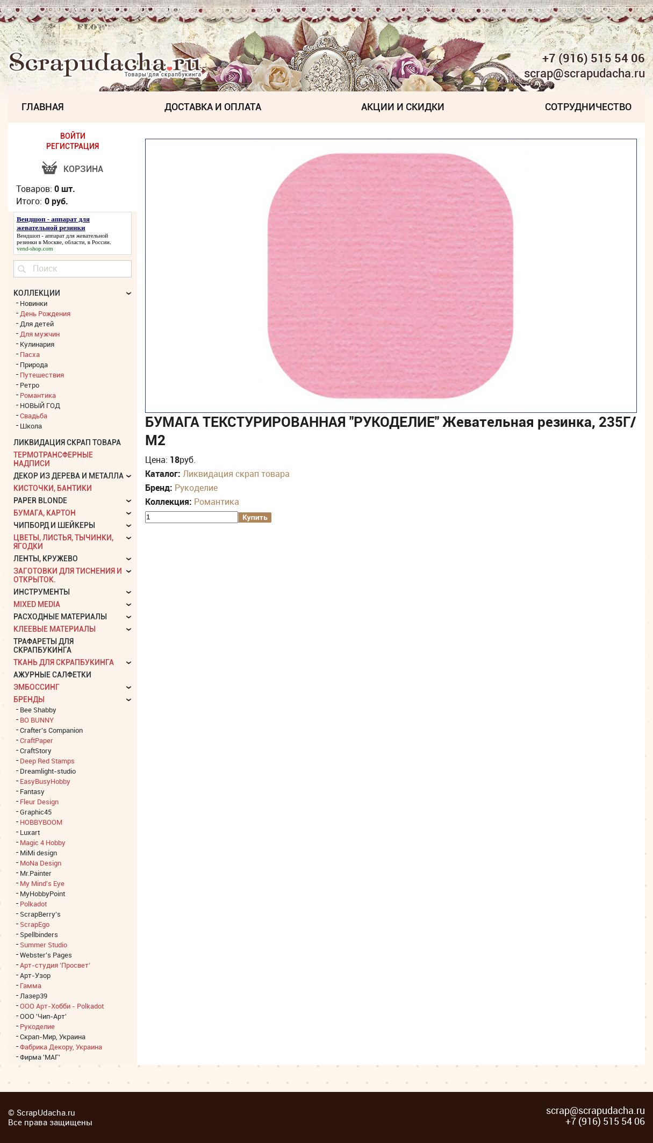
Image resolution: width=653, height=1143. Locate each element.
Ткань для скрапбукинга (63, 662)
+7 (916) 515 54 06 (593, 58)
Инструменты (41, 592)
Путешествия (42, 375)
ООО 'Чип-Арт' (43, 1016)
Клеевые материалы (54, 629)
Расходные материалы (60, 616)
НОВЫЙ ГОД (40, 405)
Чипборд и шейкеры (54, 525)
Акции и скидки (402, 106)
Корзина (83, 169)
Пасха (30, 354)
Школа (31, 426)
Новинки (33, 303)
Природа (34, 364)
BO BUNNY (37, 720)
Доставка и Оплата (212, 106)
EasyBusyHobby (45, 781)
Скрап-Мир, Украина (52, 1036)
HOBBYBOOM (41, 822)
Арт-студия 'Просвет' (55, 965)
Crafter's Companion (51, 730)
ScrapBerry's (40, 914)
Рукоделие (196, 488)
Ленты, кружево (45, 558)
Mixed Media (36, 604)
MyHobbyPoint (42, 893)
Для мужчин (40, 334)
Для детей (37, 323)
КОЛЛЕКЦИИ (36, 293)
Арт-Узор (35, 975)
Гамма (30, 985)
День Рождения (45, 313)
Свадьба (33, 415)
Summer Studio (43, 944)
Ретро (29, 385)
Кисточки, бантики (52, 488)
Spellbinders (39, 934)
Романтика (216, 502)
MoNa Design (40, 863)
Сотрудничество (588, 106)
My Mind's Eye (42, 883)
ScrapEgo (34, 924)
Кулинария (37, 344)
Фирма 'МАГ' (40, 1057)
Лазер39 (33, 996)
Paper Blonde (40, 500)
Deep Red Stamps (47, 761)
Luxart (30, 832)
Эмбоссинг (36, 687)
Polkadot (33, 904)
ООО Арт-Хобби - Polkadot (62, 1006)
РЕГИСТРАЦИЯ (72, 146)
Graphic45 (36, 812)
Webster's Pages (46, 955)
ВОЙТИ (72, 136)
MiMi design (38, 853)
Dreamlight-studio (48, 771)
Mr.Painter (36, 873)
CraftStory (36, 750)
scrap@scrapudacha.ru (584, 73)
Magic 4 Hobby (43, 842)
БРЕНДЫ (29, 699)
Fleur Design (39, 801)
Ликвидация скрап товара (236, 474)
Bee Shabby (38, 710)
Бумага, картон (44, 513)
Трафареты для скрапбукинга (43, 645)
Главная (42, 106)
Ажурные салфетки (52, 674)
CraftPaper (36, 740)
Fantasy (32, 791)
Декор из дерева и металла (68, 476)
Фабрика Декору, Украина (61, 1047)
